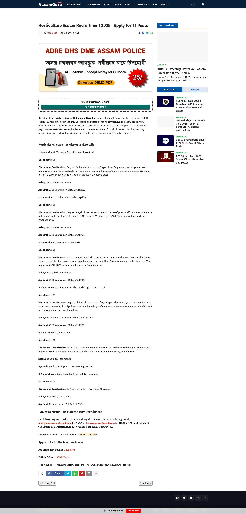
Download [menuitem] (143, 4)
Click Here (63, 457)
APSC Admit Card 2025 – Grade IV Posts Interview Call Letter (190, 159)
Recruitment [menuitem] (74, 4)
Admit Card (169, 89)
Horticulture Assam (63, 465)
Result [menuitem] (129, 4)
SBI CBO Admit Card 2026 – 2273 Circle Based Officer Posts (191, 143)
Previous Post (48, 483)
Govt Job (48, 465)
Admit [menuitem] (118, 4)
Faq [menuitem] (155, 4)
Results (195, 89)
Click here (69, 449)
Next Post (145, 483)
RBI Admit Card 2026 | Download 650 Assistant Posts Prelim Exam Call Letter (189, 105)
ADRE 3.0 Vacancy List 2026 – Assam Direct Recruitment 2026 (181, 71)
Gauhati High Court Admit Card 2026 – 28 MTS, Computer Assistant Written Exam (190, 125)
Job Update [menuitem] (94, 4)
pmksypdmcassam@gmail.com (55, 423)
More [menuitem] (163, 4)
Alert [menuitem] (107, 4)
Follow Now (133, 510)
